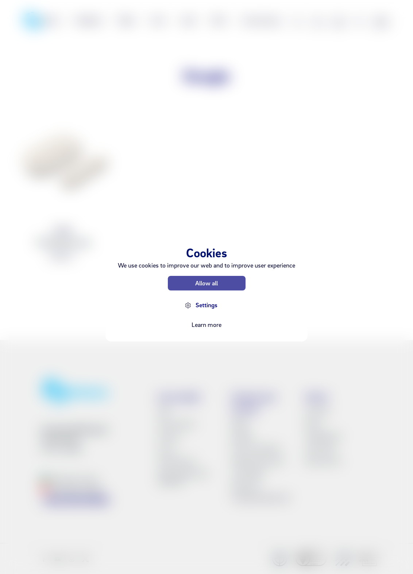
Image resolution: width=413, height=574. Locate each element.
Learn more (206, 324)
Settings (206, 305)
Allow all (206, 283)
